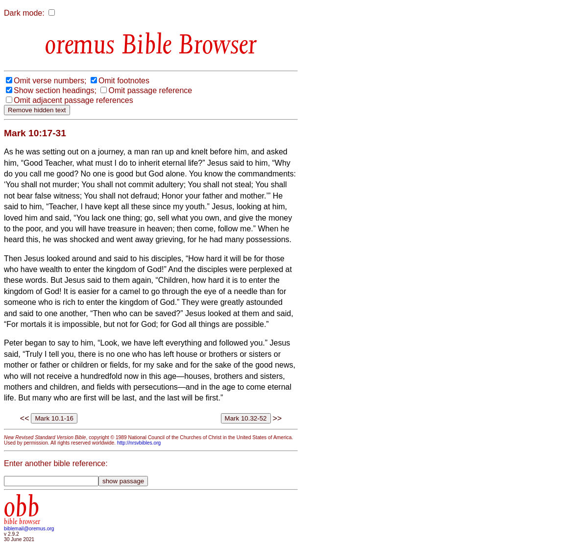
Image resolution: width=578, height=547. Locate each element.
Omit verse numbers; (50, 80)
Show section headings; (55, 90)
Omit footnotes (123, 80)
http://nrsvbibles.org (139, 443)
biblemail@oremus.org (29, 528)
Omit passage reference (150, 90)
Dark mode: (24, 13)
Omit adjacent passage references (73, 100)
